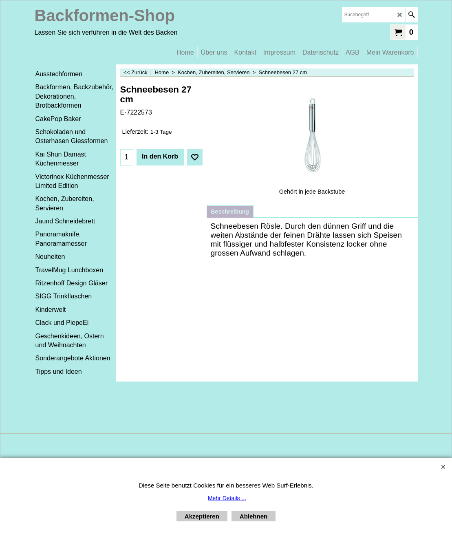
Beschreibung (230, 211)
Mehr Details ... (227, 498)
